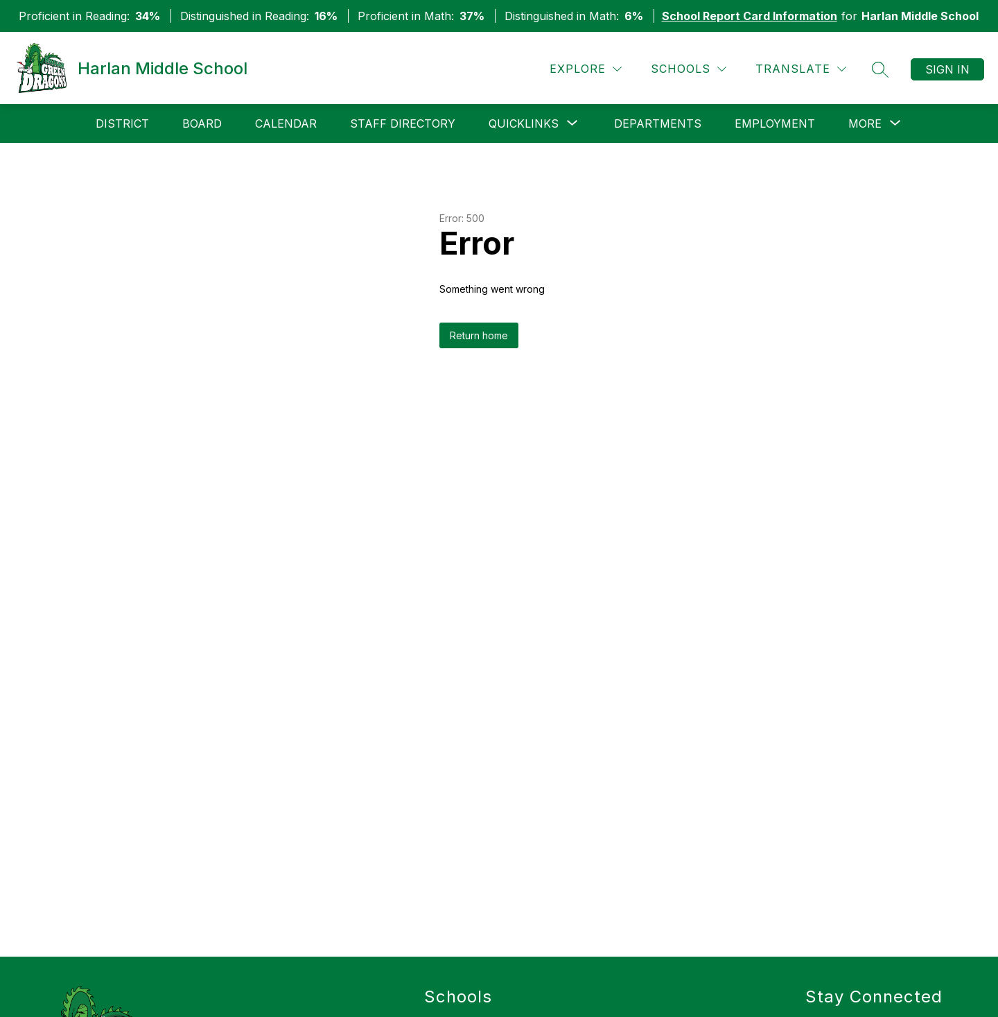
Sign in (947, 69)
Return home (479, 335)
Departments (657, 123)
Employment (775, 123)
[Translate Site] (801, 69)
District (122, 123)
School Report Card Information (749, 16)
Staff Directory (402, 123)
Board (202, 123)
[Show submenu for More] (865, 123)
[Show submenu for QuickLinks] (524, 123)
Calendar (286, 123)
